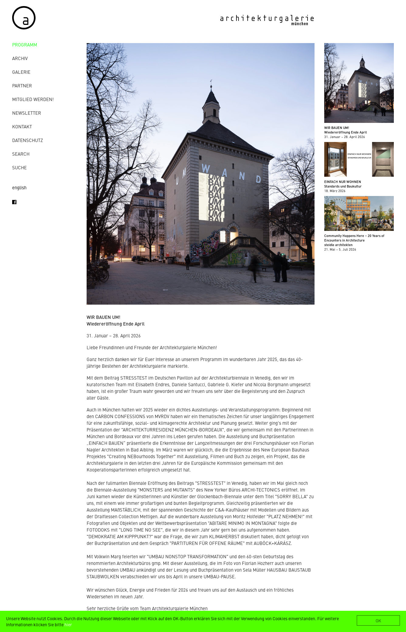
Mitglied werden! (33, 99)
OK (378, 620)
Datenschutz (27, 140)
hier (68, 624)
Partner (22, 85)
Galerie (21, 72)
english (19, 187)
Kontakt (22, 126)
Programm (24, 44)
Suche (19, 167)
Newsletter (26, 113)
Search (20, 153)
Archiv (20, 58)
